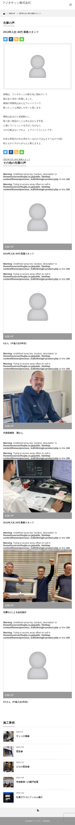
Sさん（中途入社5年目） (15, 343)
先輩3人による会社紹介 (15, 612)
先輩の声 (9, 22)
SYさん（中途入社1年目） (16, 702)
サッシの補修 (22, 736)
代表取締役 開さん (13, 433)
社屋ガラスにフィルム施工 (29, 797)
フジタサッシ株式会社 (42, 821)
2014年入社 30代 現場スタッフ (18, 253)
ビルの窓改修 (22, 766)
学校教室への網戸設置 (27, 782)
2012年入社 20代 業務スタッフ (17, 159)
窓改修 (19, 751)
